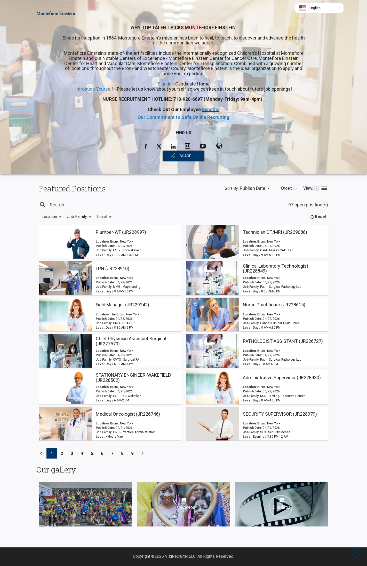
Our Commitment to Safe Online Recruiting (183, 117)
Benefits (210, 109)
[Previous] (41, 453)
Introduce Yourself (94, 89)
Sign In (165, 84)
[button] (319, 8)
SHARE (185, 156)
